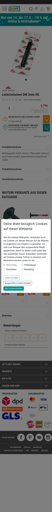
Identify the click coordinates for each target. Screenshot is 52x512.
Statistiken (11, 269)
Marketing (29, 269)
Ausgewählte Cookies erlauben (18, 283)
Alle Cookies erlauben (14, 288)
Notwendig (11, 265)
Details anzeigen (12, 278)
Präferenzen (30, 265)
